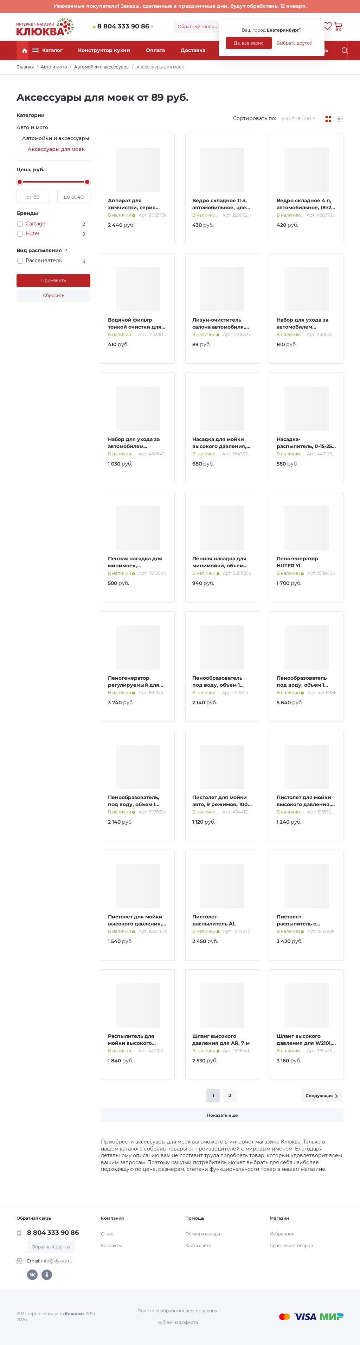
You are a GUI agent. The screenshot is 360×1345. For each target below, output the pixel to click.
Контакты (111, 1245)
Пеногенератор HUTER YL (297, 562)
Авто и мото (32, 127)
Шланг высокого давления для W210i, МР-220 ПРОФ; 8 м (304, 1043)
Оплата (155, 50)
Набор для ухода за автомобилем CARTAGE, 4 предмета (306, 327)
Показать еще (222, 1115)
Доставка (193, 50)
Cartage (35, 223)
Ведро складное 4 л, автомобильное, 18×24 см (306, 207)
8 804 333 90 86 (123, 26)
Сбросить (53, 295)
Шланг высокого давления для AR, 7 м (221, 1039)
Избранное (282, 1234)
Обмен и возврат (203, 1234)
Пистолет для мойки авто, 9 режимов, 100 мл (220, 804)
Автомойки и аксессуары (55, 138)
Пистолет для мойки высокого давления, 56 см (135, 924)
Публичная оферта (177, 1322)
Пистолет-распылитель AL (214, 920)
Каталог (47, 50)
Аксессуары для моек (56, 149)
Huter (33, 233)
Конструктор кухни (104, 50)
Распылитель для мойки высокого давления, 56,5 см (131, 1043)
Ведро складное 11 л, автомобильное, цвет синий (220, 207)
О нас (107, 1234)
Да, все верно (249, 43)
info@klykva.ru (56, 1261)
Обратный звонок (197, 26)
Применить (53, 280)
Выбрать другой (295, 43)
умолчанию (296, 118)
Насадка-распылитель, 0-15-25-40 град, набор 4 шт (305, 446)
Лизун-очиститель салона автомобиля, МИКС (218, 327)
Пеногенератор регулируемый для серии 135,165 (133, 685)
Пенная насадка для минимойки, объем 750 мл (219, 565)
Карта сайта (198, 1245)
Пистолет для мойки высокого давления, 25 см (304, 804)
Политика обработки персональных (177, 1310)
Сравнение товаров (291, 1245)
